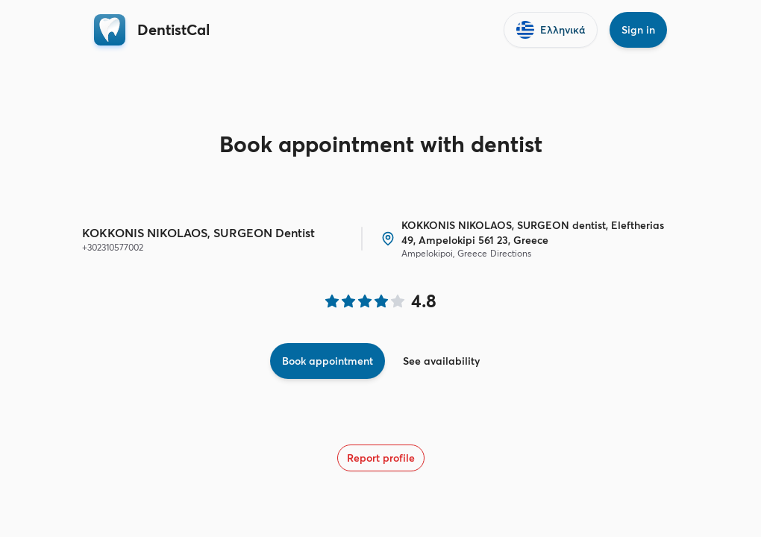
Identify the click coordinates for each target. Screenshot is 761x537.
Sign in (638, 30)
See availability (441, 361)
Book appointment (327, 361)
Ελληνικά (550, 30)
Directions (510, 253)
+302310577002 (112, 247)
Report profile (381, 458)
